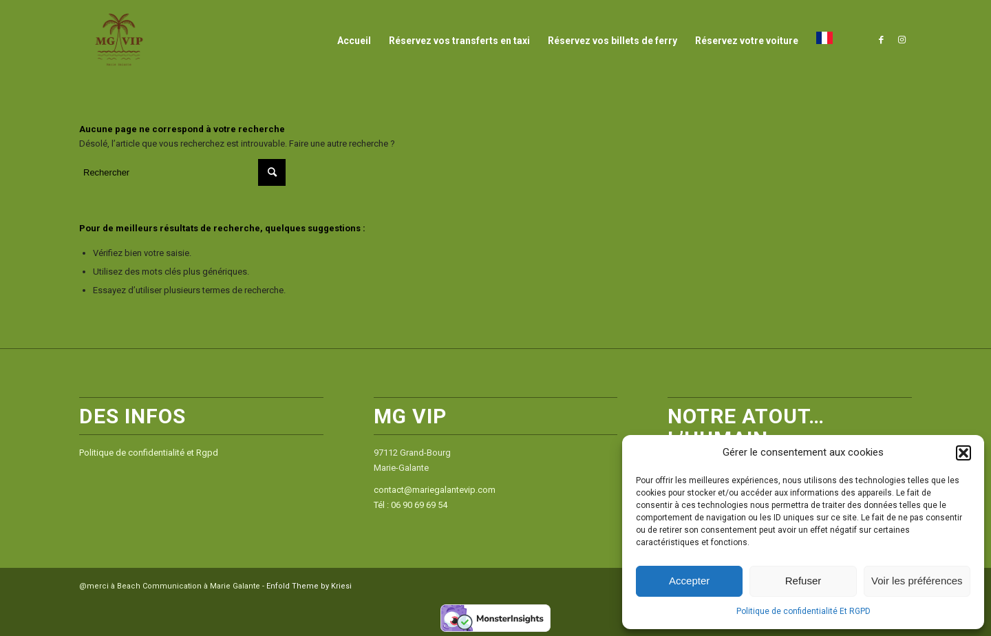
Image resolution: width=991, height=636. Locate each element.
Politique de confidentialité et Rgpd (148, 452)
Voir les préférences (917, 580)
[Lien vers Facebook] (881, 40)
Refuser (803, 580)
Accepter (689, 580)
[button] (963, 453)
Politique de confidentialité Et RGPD (803, 611)
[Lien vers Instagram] (901, 40)
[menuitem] (354, 40)
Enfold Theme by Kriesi (309, 586)
